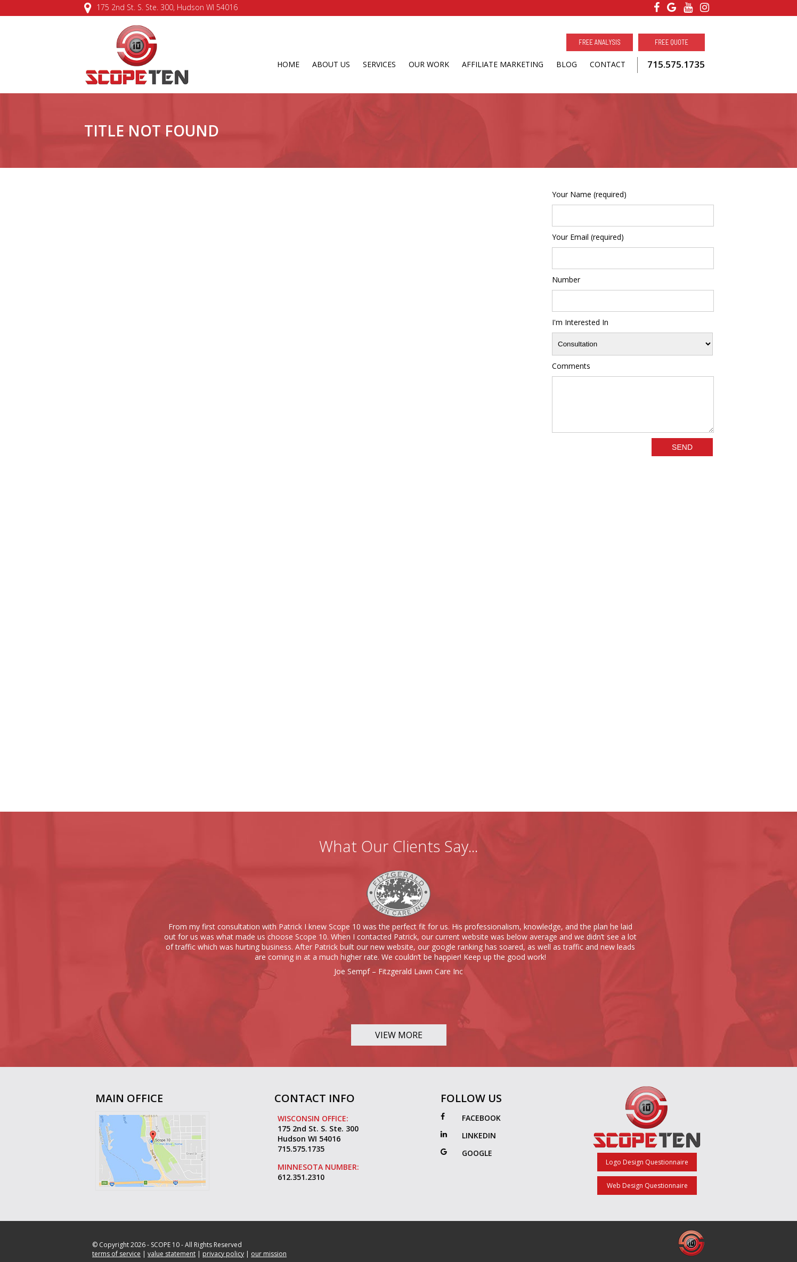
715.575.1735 (676, 64)
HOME (288, 64)
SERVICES (379, 64)
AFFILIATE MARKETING (502, 64)
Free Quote (671, 42)
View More (398, 1035)
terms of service (116, 1253)
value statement (172, 1253)
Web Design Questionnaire (647, 1185)
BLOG (566, 64)
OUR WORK (429, 64)
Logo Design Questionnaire (647, 1162)
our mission (269, 1253)
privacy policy (223, 1253)
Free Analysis (599, 42)
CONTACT (607, 64)
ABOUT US (331, 64)
